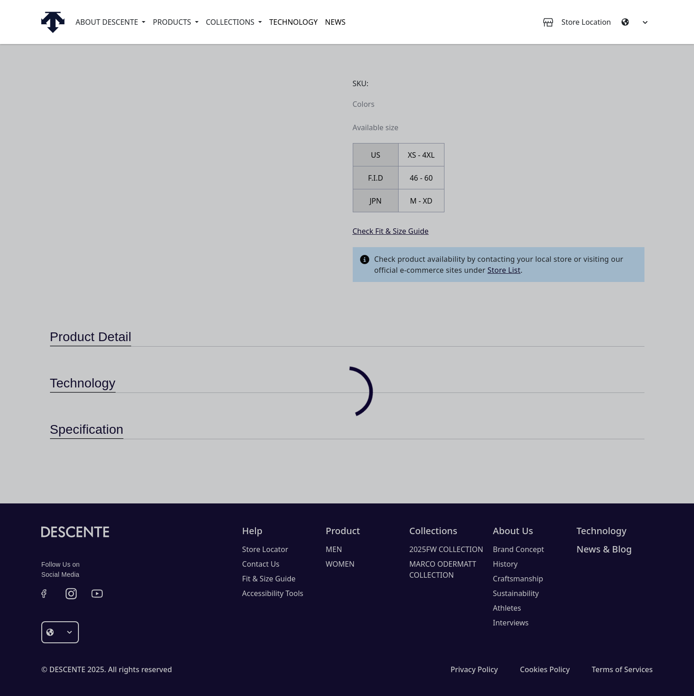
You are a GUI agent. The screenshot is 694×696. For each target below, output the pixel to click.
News (335, 22)
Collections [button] (231, 22)
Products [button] (173, 22)
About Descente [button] (108, 22)
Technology (293, 22)
